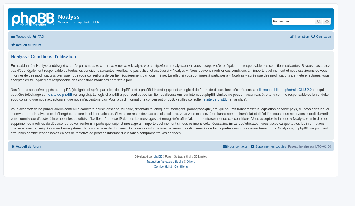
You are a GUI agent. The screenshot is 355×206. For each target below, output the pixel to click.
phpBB (158, 156)
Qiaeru (191, 161)
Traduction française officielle (165, 161)
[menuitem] (38, 36)
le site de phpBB (60, 95)
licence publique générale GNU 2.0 (285, 90)
